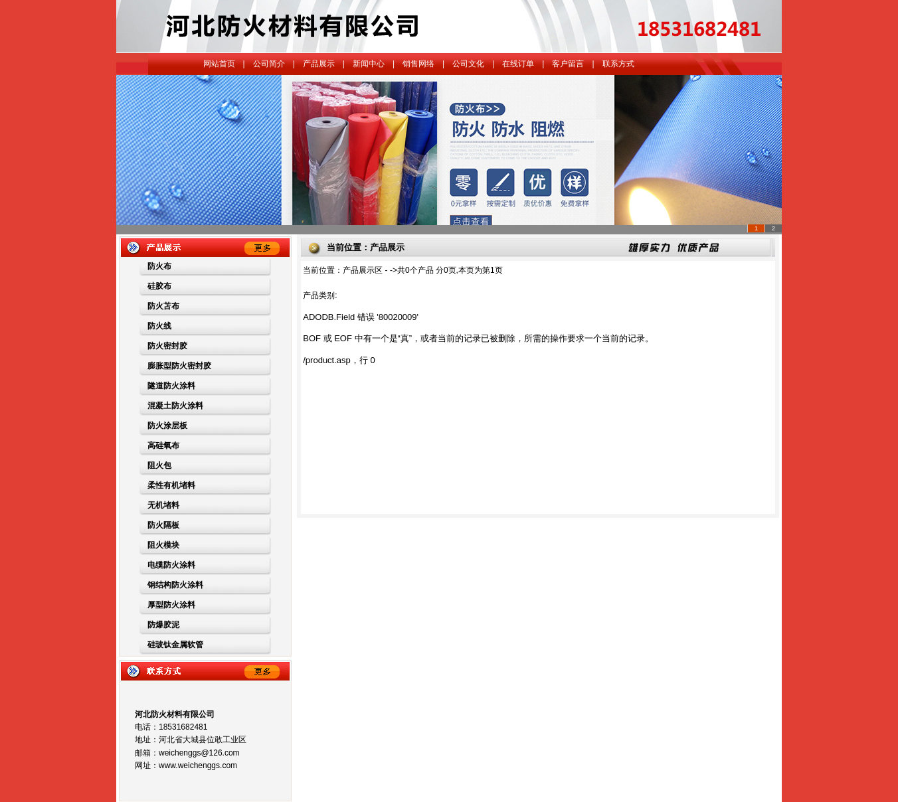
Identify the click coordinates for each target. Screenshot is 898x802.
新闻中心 (369, 63)
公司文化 (468, 63)
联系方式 (618, 63)
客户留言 (568, 63)
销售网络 (418, 63)
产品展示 (319, 63)
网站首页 (219, 63)
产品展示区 (363, 270)
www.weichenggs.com (198, 765)
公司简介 (269, 63)
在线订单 (518, 63)
